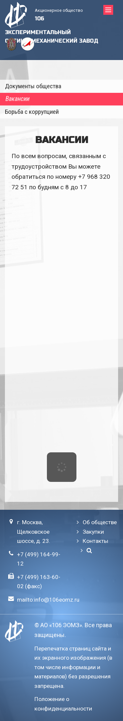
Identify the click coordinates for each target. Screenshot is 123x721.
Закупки (93, 531)
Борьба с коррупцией (32, 111)
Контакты (95, 541)
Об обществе (100, 522)
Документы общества (33, 86)
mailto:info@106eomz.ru (48, 599)
